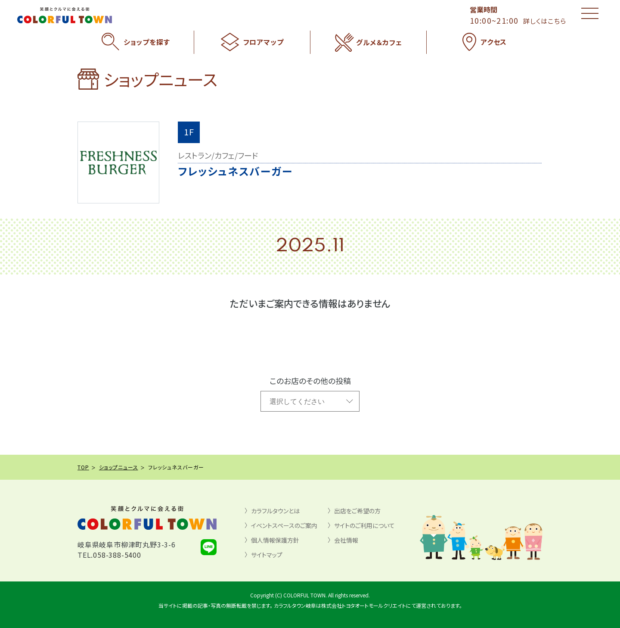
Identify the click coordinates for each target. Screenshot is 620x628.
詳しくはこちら (544, 20)
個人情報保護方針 (275, 540)
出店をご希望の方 (357, 510)
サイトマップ (266, 554)
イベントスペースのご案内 (284, 525)
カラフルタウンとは (275, 510)
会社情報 (346, 540)
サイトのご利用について (364, 525)
